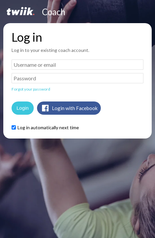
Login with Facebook (74, 108)
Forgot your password (31, 89)
